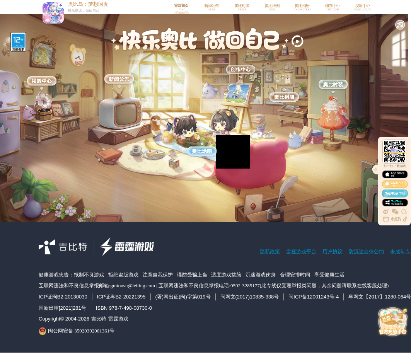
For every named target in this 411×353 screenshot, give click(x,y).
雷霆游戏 (118, 319)
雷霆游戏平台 (301, 251)
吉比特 (98, 319)
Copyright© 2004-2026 (64, 319)
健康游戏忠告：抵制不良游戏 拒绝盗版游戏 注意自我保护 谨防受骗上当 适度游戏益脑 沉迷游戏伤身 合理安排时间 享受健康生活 (191, 275)
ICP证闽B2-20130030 (63, 297)
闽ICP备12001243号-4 (313, 297)
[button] (400, 25)
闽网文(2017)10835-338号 (249, 297)
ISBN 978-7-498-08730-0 (124, 308)
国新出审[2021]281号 (62, 308)
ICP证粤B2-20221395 (121, 297)
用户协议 (332, 251)
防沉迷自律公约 (366, 251)
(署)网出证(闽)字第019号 (183, 297)
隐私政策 (270, 251)
